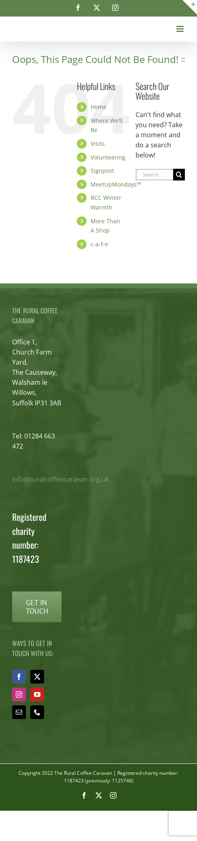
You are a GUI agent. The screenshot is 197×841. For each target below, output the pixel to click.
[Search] (179, 174)
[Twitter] (37, 677)
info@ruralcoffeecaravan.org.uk (60, 479)
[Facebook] (19, 677)
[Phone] (37, 712)
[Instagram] (19, 694)
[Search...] (154, 174)
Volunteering (108, 157)
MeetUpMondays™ (116, 184)
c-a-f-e (99, 244)
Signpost (102, 170)
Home (98, 107)
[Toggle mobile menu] (180, 29)
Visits (98, 143)
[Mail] (19, 712)
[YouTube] (37, 694)
